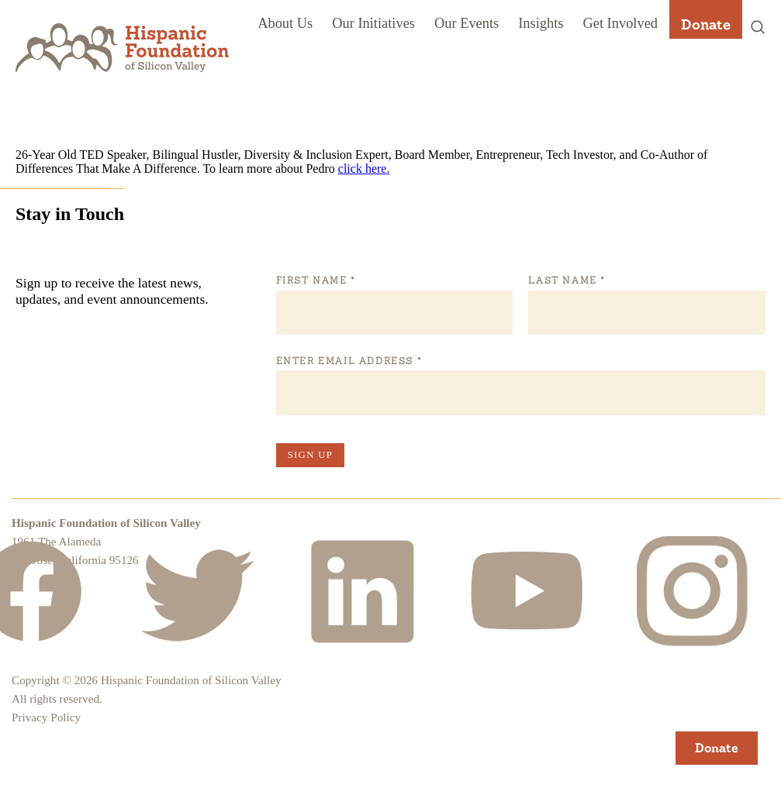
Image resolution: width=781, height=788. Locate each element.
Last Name (566, 280)
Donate (706, 24)
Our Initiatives (373, 23)
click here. (364, 168)
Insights (540, 23)
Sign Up (310, 454)
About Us (285, 23)
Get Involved (620, 23)
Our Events (466, 23)
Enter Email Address (348, 361)
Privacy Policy (46, 717)
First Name (315, 280)
